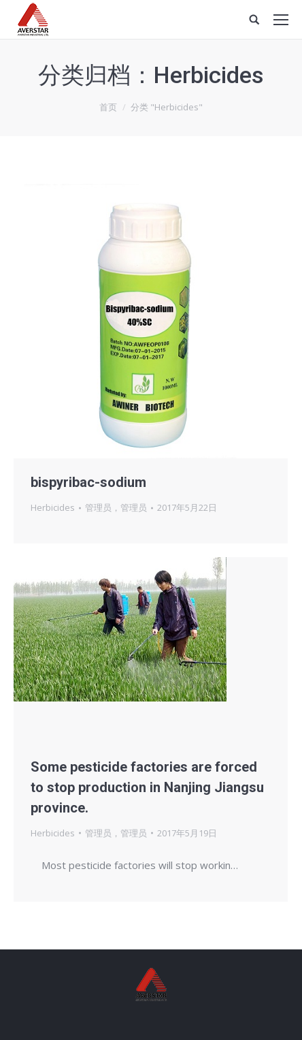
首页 (108, 107)
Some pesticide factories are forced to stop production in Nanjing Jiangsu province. (147, 787)
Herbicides (53, 507)
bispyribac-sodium (88, 482)
